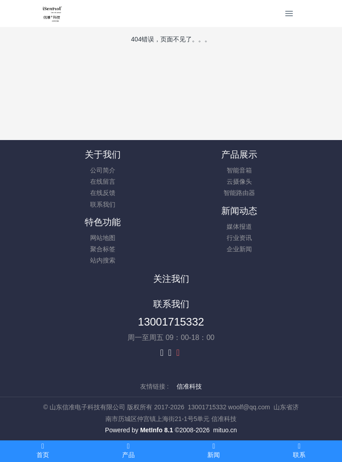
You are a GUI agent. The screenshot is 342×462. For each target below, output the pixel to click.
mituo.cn (225, 430)
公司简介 (102, 170)
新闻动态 (239, 211)
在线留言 (102, 181)
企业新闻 (239, 249)
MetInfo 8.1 (156, 430)
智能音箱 (239, 170)
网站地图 (102, 237)
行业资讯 (239, 237)
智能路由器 (239, 192)
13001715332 (171, 322)
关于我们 (103, 154)
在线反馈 (102, 192)
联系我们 (102, 204)
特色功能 (103, 222)
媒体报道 (239, 226)
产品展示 (239, 154)
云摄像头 (239, 181)
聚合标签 (102, 249)
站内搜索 (102, 260)
